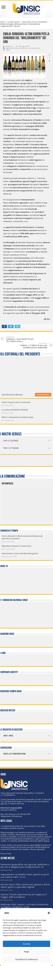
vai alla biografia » (43, 394)
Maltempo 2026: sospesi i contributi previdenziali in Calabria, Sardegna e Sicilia (24, 905)
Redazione (9, 46)
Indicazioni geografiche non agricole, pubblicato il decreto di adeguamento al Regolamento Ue (25, 865)
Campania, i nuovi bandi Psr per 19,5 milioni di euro (20, 339)
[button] (48, 913)
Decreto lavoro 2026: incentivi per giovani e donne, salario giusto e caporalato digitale (25, 885)
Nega (26, 951)
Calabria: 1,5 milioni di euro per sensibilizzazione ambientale (32, 345)
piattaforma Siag (14, 310)
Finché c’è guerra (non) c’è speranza (16, 402)
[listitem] (37, 503)
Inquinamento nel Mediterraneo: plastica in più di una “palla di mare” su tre (25, 875)
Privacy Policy (6, 854)
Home (2, 22)
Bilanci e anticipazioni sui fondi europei (17, 417)
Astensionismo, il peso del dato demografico (20, 553)
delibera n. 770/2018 (36, 178)
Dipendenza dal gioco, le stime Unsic (16, 546)
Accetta (26, 944)
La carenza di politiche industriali (15, 410)
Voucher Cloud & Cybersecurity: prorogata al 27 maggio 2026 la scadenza (24, 895)
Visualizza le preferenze (26, 959)
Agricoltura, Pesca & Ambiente (34, 22)
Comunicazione (13, 22)
